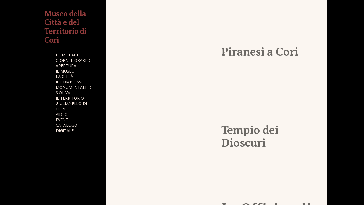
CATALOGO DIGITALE (66, 127)
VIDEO (62, 114)
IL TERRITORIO (70, 98)
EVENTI (62, 119)
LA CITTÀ (64, 76)
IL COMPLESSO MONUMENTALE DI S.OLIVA (74, 87)
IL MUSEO (65, 71)
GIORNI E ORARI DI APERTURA (74, 63)
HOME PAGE (67, 55)
